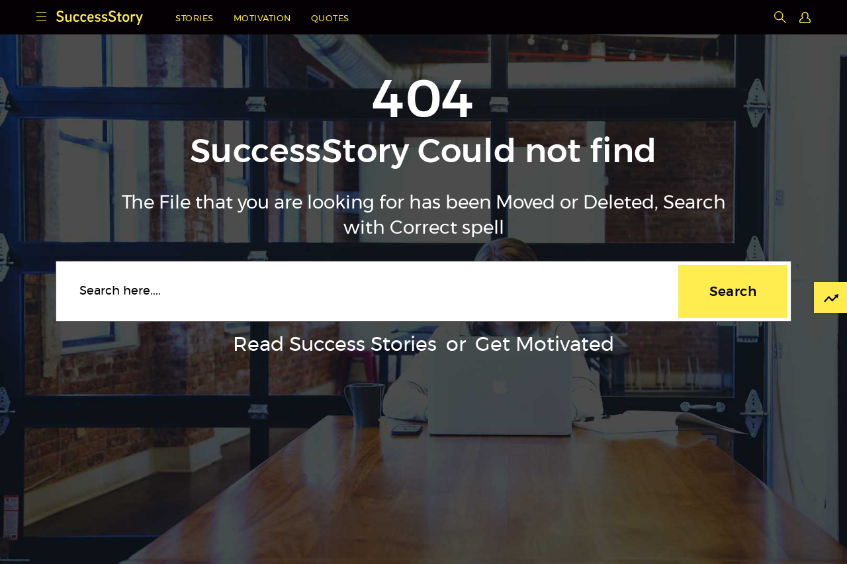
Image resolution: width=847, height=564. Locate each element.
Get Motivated (544, 345)
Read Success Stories (335, 345)
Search (732, 291)
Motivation (262, 19)
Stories (194, 19)
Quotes (330, 19)
